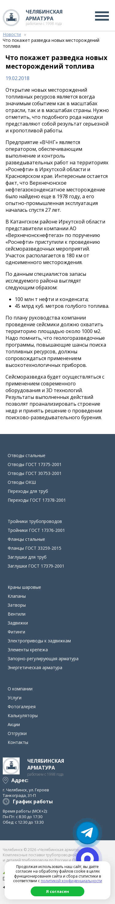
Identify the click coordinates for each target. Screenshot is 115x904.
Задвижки (18, 623)
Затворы (17, 605)
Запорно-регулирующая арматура (43, 658)
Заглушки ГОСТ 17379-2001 (36, 566)
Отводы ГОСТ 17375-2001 (35, 464)
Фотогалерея (22, 706)
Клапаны (17, 596)
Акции (14, 724)
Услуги (14, 698)
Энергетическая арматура (35, 667)
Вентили (16, 614)
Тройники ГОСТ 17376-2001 (36, 530)
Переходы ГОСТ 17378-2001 (37, 500)
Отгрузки (17, 733)
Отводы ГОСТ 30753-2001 (35, 473)
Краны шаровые (24, 587)
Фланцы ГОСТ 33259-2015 (34, 548)
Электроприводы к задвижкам (39, 641)
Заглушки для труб (27, 557)
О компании (20, 689)
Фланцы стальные (26, 539)
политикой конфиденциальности (71, 880)
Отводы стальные (26, 455)
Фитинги (16, 632)
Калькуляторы (23, 715)
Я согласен (57, 891)
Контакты (18, 742)
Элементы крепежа (28, 650)
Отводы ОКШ (22, 482)
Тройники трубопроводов (35, 521)
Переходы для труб (28, 491)
